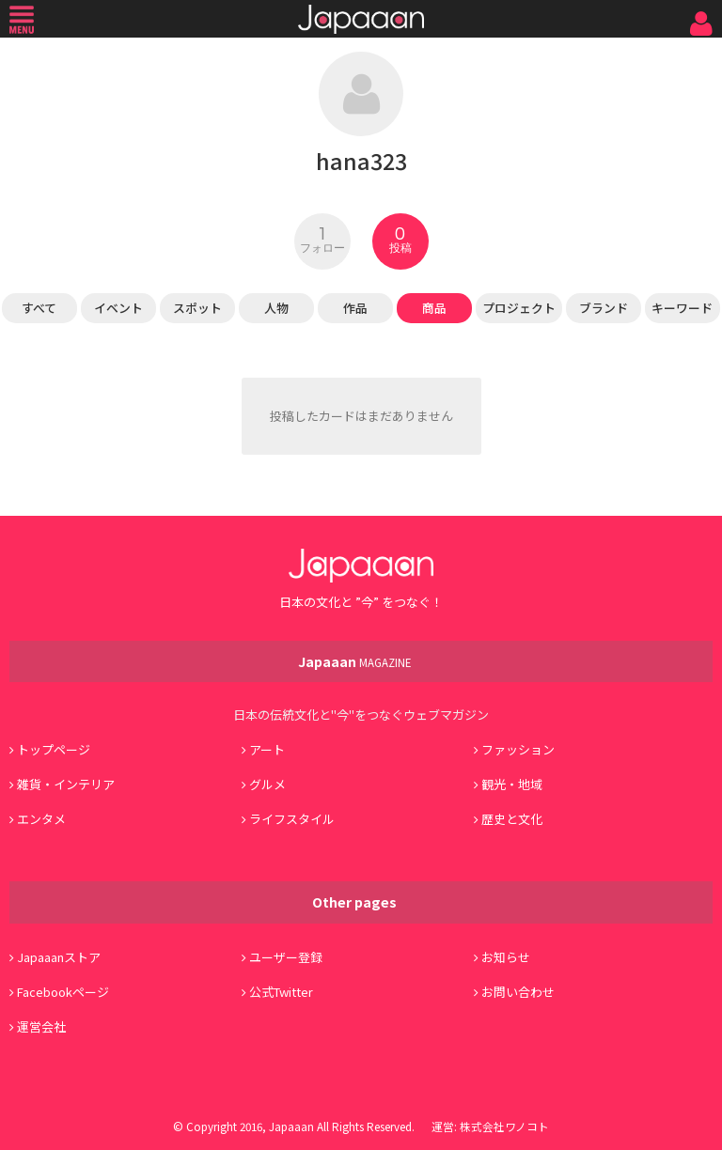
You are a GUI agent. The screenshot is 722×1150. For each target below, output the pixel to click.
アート (267, 749)
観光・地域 (511, 784)
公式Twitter (281, 992)
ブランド (603, 308)
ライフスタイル (292, 819)
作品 (355, 308)
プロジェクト (519, 308)
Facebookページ (63, 992)
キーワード (682, 308)
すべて (39, 308)
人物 (276, 308)
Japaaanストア (59, 957)
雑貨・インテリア (66, 784)
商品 (434, 308)
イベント (118, 308)
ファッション (518, 749)
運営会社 (41, 1026)
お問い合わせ (518, 992)
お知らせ (505, 957)
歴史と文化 (511, 819)
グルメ (267, 784)
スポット (197, 308)
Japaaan (361, 19)
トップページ (53, 749)
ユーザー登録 (285, 957)
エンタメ (41, 819)
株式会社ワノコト (504, 1126)
